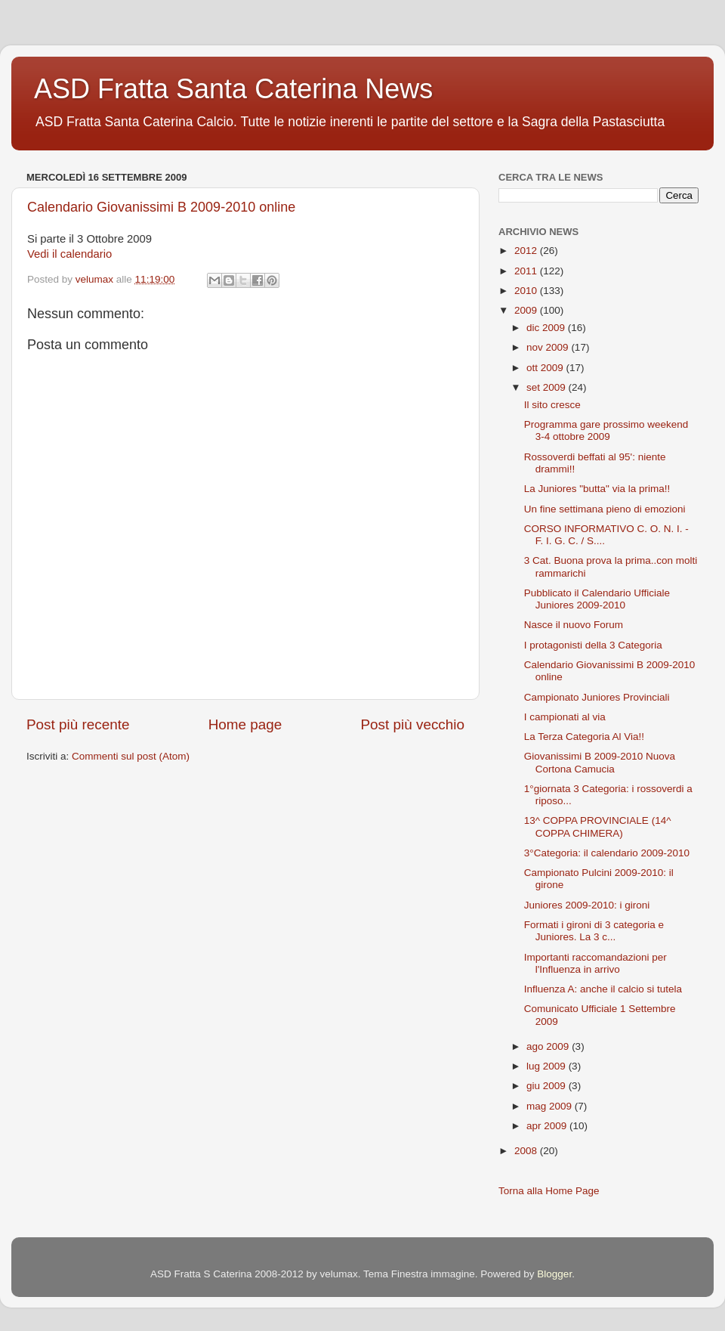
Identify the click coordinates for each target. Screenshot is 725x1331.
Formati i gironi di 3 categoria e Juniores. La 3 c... (594, 931)
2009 (527, 310)
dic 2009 (547, 327)
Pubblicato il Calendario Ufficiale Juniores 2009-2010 (597, 599)
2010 (527, 290)
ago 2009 (549, 1046)
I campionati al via (565, 717)
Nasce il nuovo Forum (573, 624)
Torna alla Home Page (549, 1190)
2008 (527, 1150)
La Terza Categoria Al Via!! (584, 736)
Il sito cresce (552, 404)
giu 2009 (547, 1085)
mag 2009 (550, 1106)
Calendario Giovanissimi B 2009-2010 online (161, 207)
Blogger (554, 1274)
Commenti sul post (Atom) (131, 756)
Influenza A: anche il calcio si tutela (603, 989)
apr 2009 (547, 1125)
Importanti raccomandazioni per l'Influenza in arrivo (595, 963)
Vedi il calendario (69, 254)
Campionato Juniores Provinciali (597, 697)
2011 (527, 271)
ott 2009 (546, 367)
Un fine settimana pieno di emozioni (605, 509)
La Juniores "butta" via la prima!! (597, 488)
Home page (245, 724)
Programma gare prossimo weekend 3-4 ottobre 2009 (606, 430)
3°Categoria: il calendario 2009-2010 (607, 853)
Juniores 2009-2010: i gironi (587, 905)
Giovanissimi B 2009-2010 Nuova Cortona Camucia (599, 762)
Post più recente (78, 724)
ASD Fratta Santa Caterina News (233, 88)
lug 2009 (547, 1066)
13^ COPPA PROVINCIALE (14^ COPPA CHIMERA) (597, 826)
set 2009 (547, 387)
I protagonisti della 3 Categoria (593, 645)
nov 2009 (548, 347)
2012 (527, 250)
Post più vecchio (412, 724)
